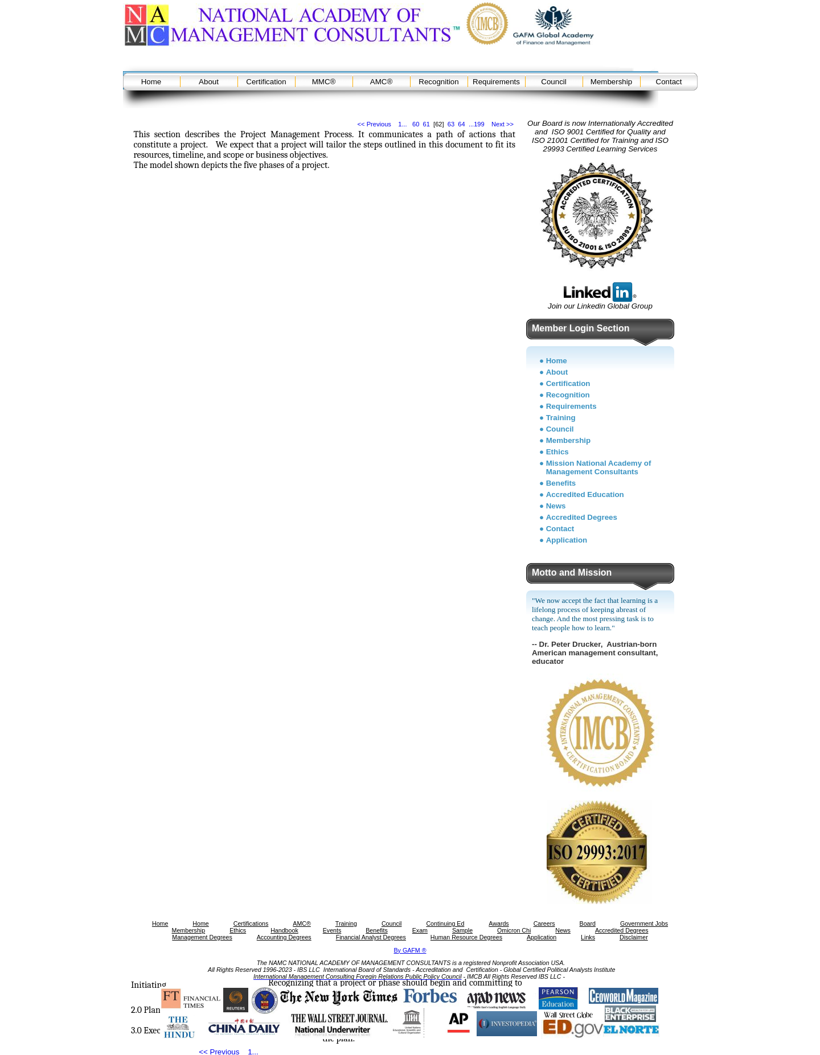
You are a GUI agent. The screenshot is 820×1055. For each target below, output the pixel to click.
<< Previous (374, 124)
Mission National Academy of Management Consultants (598, 467)
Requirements (496, 81)
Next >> (502, 124)
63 (451, 124)
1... (402, 124)
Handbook (284, 930)
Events (332, 930)
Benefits (561, 483)
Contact (669, 81)
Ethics (557, 452)
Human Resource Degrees (466, 937)
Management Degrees (202, 937)
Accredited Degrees (581, 517)
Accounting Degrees (284, 937)
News (556, 506)
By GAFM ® (410, 950)
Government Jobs (644, 923)
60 (415, 124)
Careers (544, 923)
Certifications (251, 923)
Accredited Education (585, 494)
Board (588, 923)
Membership (611, 81)
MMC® (324, 81)
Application (567, 540)
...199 (477, 124)
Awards (499, 923)
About (209, 81)
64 (461, 124)
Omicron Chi (514, 930)
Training (561, 417)
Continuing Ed (445, 923)
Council (553, 81)
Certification (266, 81)
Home (151, 81)
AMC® (381, 81)
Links (588, 937)
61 (426, 124)
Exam (420, 930)
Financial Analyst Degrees (371, 937)
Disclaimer (634, 937)
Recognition (438, 81)
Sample (462, 930)
